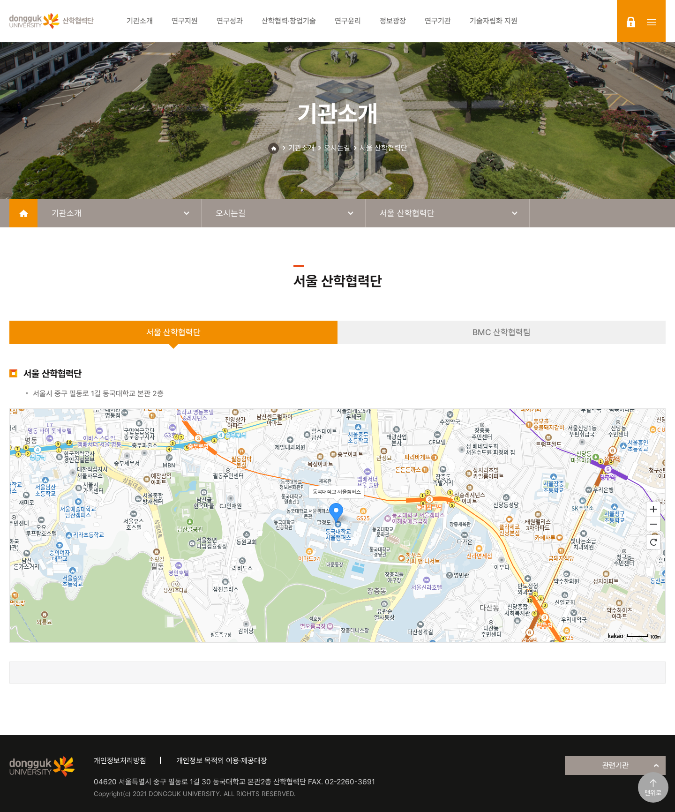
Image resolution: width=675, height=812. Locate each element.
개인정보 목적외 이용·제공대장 (221, 760)
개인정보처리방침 (120, 760)
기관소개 (301, 147)
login (631, 22)
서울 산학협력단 (383, 147)
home (23, 213)
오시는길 (337, 147)
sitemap (651, 22)
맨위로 (653, 793)
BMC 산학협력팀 (501, 332)
